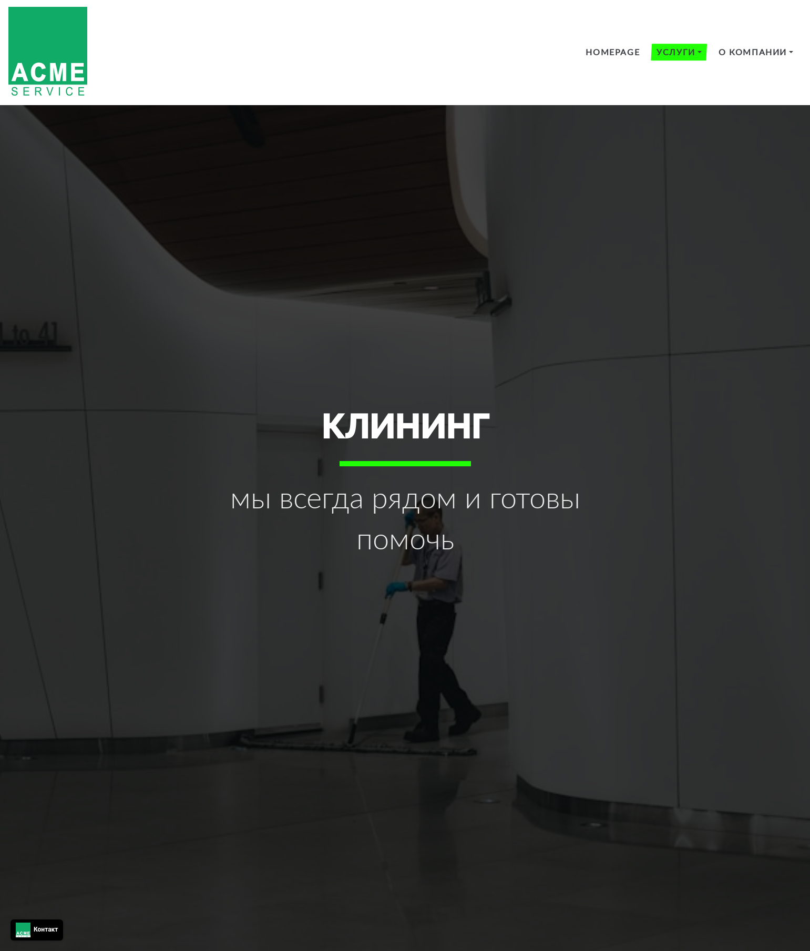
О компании (753, 52)
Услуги (676, 52)
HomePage (613, 52)
